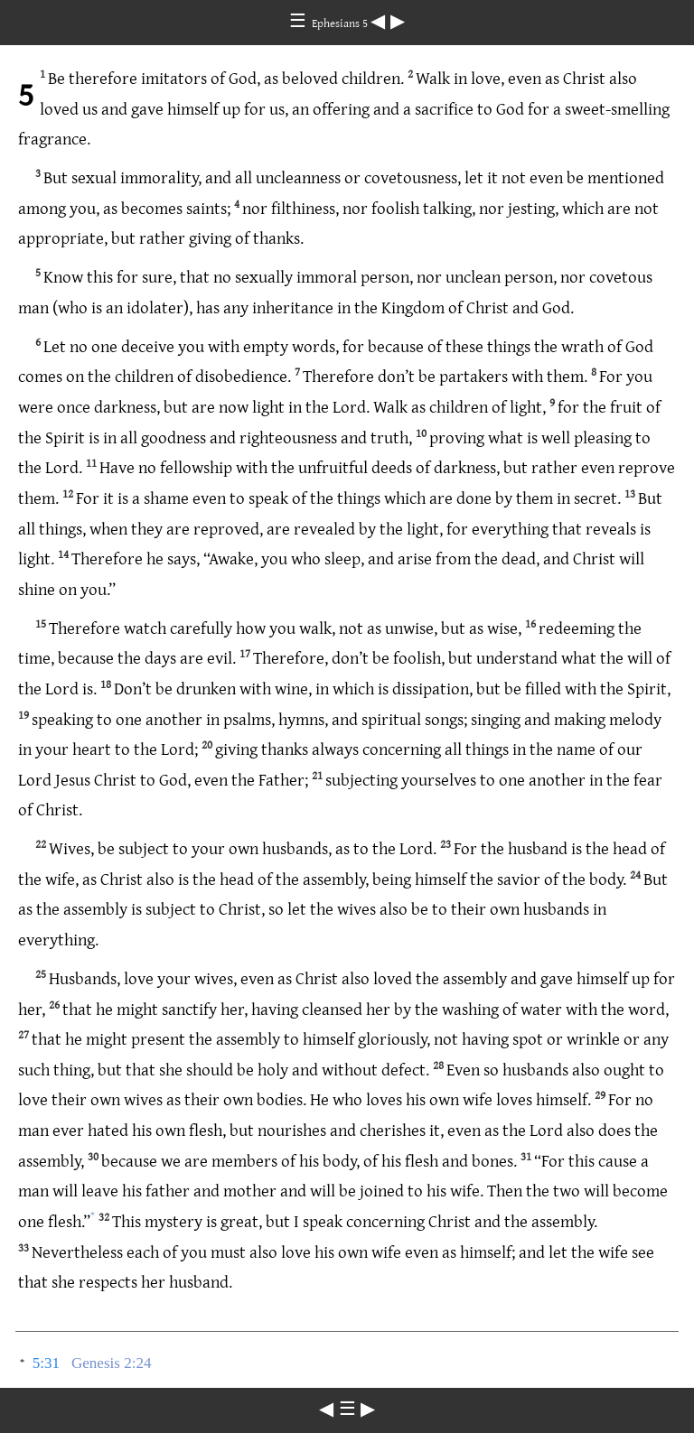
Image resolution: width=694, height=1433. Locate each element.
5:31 (46, 1363)
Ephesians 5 (341, 23)
